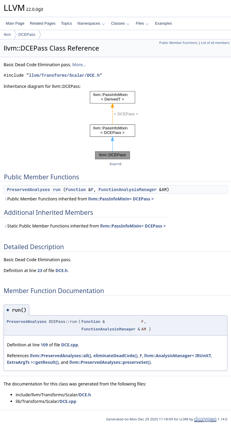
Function (76, 189)
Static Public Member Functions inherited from (85, 226)
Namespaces (91, 23)
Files (142, 23)
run (56, 189)
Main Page (15, 23)
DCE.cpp (69, 345)
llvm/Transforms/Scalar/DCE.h (64, 75)
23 (39, 270)
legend (115, 164)
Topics (66, 23)
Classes (120, 23)
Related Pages (42, 23)
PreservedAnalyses (28, 189)
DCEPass (26, 34)
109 (44, 345)
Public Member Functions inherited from (79, 199)
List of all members (215, 43)
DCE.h (61, 270)
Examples (163, 23)
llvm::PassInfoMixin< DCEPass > (121, 199)
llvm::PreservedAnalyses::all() (60, 355)
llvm (7, 34)
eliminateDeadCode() (115, 355)
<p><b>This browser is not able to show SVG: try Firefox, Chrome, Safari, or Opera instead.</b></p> (115, 125)
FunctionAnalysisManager (127, 189)
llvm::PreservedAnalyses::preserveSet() (110, 362)
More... (79, 64)
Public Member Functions (178, 43)
